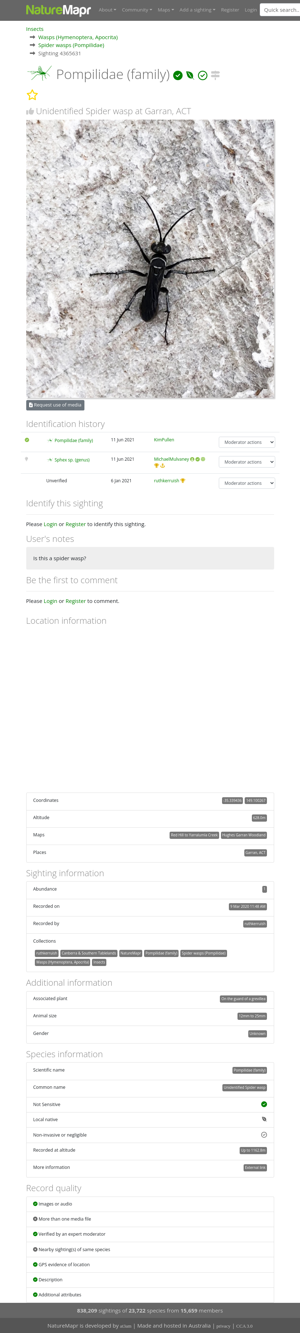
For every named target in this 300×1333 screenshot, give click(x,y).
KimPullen (164, 439)
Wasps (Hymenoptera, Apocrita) (77, 36)
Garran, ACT (255, 852)
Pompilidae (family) (74, 440)
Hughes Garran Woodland (244, 834)
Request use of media (55, 404)
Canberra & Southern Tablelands (89, 952)
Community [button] (135, 9)
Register (230, 9)
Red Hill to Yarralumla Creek (194, 834)
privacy (224, 1326)
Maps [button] (164, 9)
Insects (35, 28)
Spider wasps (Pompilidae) (71, 44)
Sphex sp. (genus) (72, 459)
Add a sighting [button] (196, 9)
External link (255, 1167)
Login (251, 9)
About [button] (105, 9)
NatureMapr (131, 952)
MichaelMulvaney (171, 459)
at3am (125, 1326)
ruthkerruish (166, 480)
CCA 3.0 (244, 1326)
